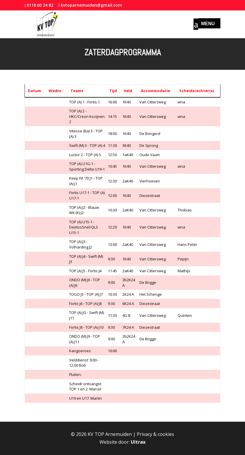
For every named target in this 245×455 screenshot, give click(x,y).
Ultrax (138, 442)
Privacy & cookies (155, 434)
